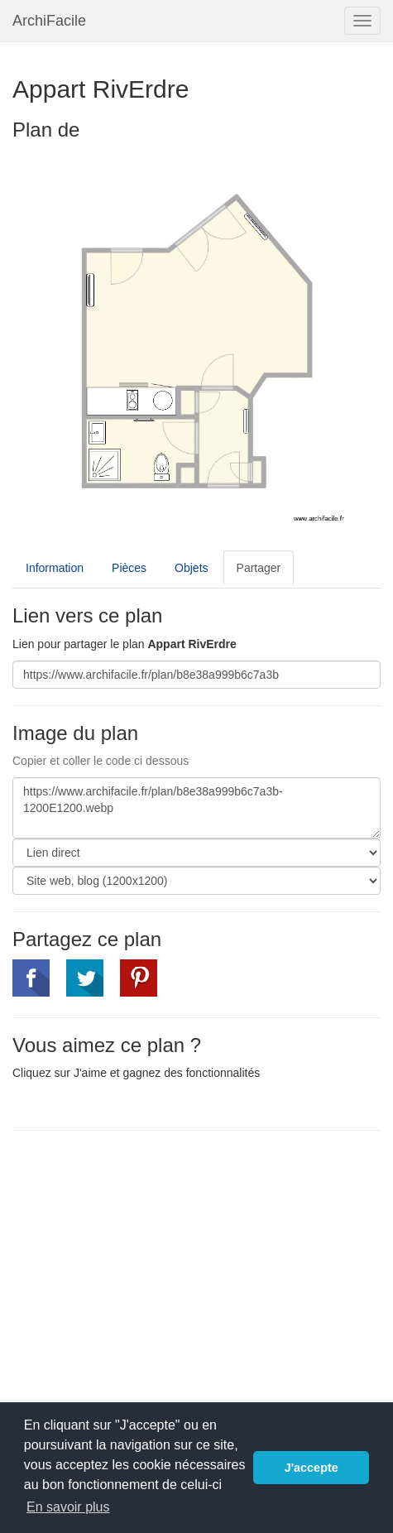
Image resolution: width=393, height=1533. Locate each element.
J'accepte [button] (311, 1467)
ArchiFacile (49, 20)
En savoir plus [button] (68, 1507)
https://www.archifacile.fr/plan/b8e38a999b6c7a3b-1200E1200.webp (196, 808)
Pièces (129, 567)
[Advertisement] (151, 1263)
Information (55, 567)
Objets (191, 567)
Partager (259, 567)
